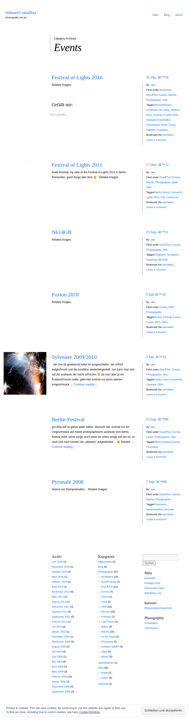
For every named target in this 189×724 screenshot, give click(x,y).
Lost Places (107, 621)
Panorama (152, 447)
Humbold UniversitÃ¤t (158, 119)
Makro (104, 626)
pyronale (169, 509)
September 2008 (61, 691)
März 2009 (58, 671)
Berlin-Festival (68, 419)
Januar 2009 (59, 681)
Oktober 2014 (59, 581)
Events (163, 95)
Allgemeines (105, 561)
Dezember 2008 (61, 686)
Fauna (104, 596)
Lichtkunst (172, 197)
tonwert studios (20, 12)
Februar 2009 (59, 676)
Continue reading (85, 384)
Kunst (172, 124)
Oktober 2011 (59, 611)
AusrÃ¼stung (108, 581)
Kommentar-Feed (154, 588)
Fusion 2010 (65, 295)
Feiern (166, 379)
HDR (171, 307)
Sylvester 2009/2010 (74, 357)
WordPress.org (152, 593)
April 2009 (57, 666)
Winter (105, 656)
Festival (167, 317)
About (179, 15)
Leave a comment (156, 139)
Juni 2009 (57, 656)
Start (155, 15)
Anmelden (150, 578)
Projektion (162, 129)
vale (153, 85)
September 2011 (61, 616)
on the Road (108, 636)
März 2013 (58, 596)
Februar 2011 (59, 621)
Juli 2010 (57, 626)
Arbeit (104, 672)
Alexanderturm (163, 104)
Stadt (175, 182)
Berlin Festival (163, 442)
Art (160, 109)
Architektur (165, 90)
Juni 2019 (57, 561)
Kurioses (106, 616)
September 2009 (61, 641)
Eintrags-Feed (152, 583)
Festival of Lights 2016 (77, 77)
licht (163, 197)
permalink (167, 134)
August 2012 (59, 601)
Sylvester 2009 (154, 384)
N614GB (62, 232)
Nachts (172, 95)
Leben (149, 437)
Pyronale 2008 (67, 482)
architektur (152, 109)
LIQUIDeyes (151, 628)
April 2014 (57, 586)
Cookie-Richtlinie (89, 712)
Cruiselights (150, 623)
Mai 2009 (57, 661)
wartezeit (103, 683)
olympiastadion (154, 509)
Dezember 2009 (61, 636)
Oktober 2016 (59, 571)
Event (166, 192)
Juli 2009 (57, 651)
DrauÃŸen (152, 95)
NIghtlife (150, 129)
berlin (167, 109)
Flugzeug (151, 259)
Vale (165, 100)
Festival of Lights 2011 (77, 165)
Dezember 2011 (61, 606)
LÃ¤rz (165, 322)
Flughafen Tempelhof (167, 254)
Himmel (105, 611)
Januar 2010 (59, 631)
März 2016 (58, 576)
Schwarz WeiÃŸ (110, 646)
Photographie (153, 100)
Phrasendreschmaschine (158, 608)
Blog (167, 15)
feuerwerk (176, 379)
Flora (104, 601)
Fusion (176, 317)
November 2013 (61, 591)
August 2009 (59, 646)
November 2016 (61, 566)
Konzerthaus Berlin (156, 124)
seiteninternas (106, 662)
